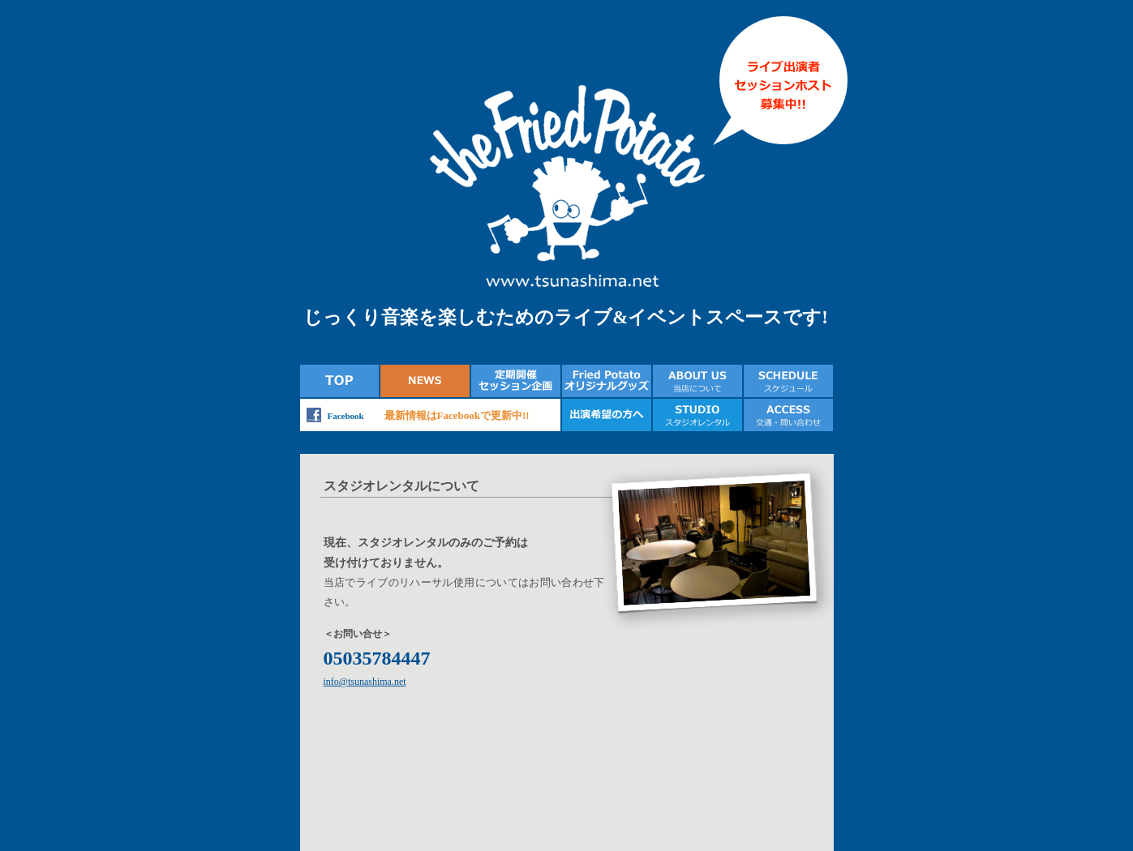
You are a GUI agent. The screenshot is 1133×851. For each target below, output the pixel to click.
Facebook (346, 416)
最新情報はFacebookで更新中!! (457, 415)
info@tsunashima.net (365, 681)
